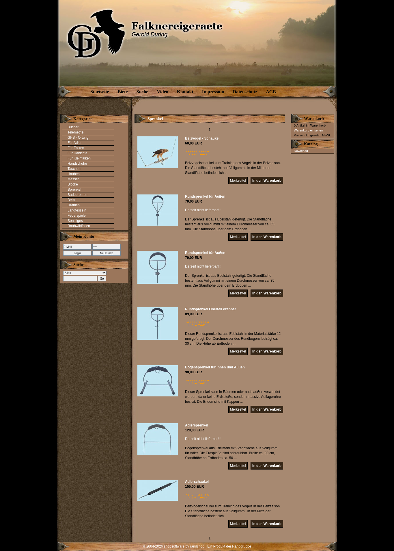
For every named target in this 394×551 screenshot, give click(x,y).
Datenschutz (245, 91)
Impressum (213, 91)
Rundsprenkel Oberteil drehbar (210, 309)
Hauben (74, 174)
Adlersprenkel (196, 425)
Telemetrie (75, 132)
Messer (73, 179)
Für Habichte (77, 153)
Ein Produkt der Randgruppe (229, 546)
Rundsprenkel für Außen (205, 196)
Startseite (99, 91)
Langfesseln (77, 210)
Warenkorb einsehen (308, 130)
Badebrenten (77, 195)
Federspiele (77, 216)
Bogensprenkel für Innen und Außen (215, 367)
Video (162, 91)
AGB (271, 91)
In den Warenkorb (266, 181)
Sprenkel (74, 190)
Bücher (73, 127)
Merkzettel (238, 181)
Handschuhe (77, 164)
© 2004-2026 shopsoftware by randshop (174, 546)
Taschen (74, 169)
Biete (123, 91)
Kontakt (185, 91)
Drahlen (74, 205)
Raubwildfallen (79, 226)
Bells (71, 200)
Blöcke (73, 184)
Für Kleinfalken (79, 158)
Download (301, 151)
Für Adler (75, 143)
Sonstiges (75, 221)
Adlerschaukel (197, 482)
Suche (142, 91)
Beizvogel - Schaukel (202, 138)
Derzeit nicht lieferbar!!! (203, 210)
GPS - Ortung (78, 138)
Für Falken (76, 148)
